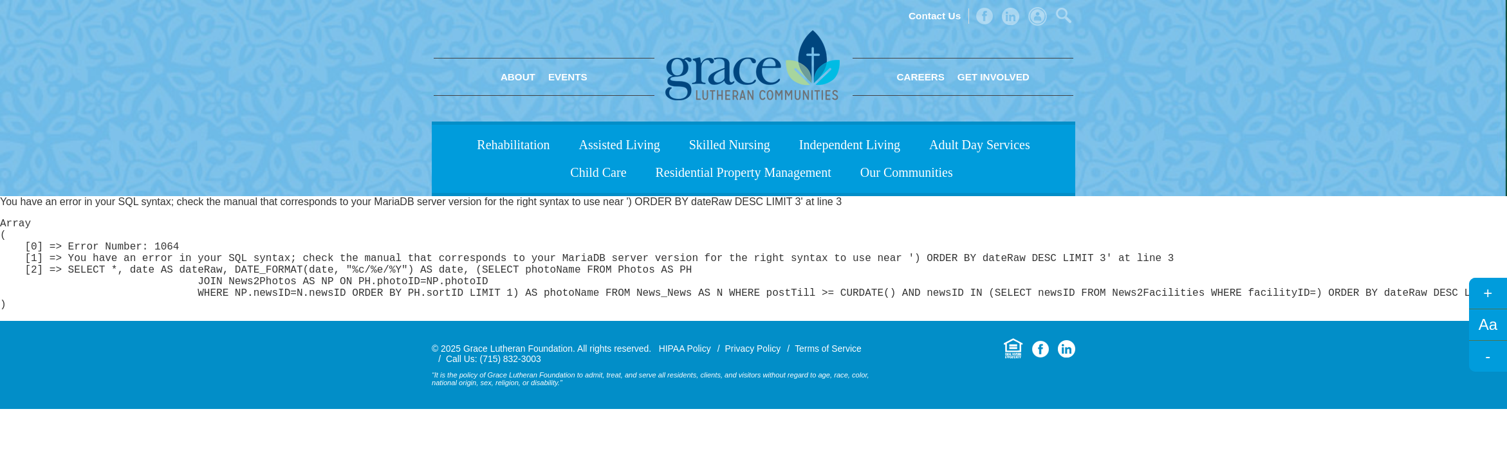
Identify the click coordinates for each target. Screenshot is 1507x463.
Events (567, 76)
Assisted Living (619, 145)
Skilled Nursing (729, 145)
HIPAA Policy (685, 369)
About (518, 76)
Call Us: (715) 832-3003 (493, 379)
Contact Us (935, 15)
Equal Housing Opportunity (1013, 369)
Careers (921, 76)
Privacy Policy (753, 369)
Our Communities (906, 172)
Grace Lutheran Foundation (752, 65)
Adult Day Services (979, 145)
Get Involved (993, 76)
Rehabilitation (513, 145)
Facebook (984, 16)
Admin (1037, 16)
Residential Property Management (743, 172)
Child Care (598, 172)
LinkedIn (1010, 16)
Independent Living (849, 145)
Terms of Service (828, 369)
